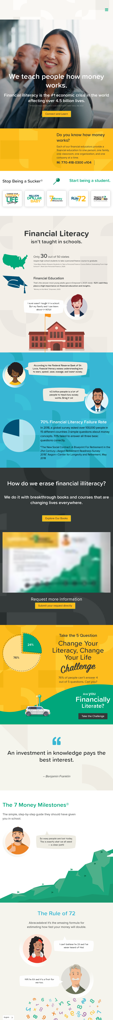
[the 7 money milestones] (56, 198)
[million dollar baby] (34, 198)
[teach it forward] (100, 198)
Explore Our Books (56, 518)
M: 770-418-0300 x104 (74, 162)
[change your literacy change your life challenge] (12, 198)
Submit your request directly (55, 605)
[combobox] (8, 1017)
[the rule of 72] (78, 198)
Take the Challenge (93, 716)
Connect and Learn (56, 114)
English (6, 1017)
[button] (106, 9)
